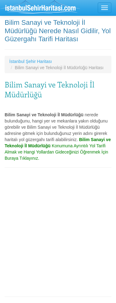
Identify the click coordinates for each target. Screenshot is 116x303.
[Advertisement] (58, 232)
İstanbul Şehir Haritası (30, 61)
